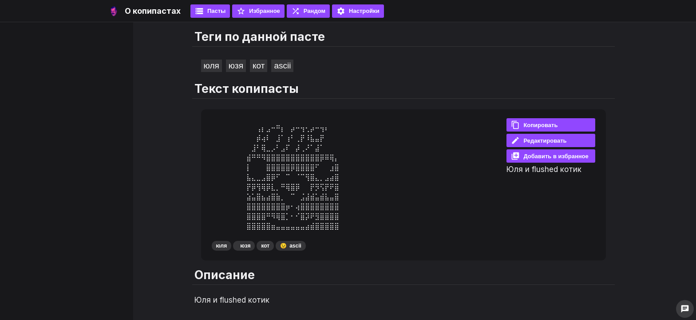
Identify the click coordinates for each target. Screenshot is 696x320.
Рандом (308, 11)
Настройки (358, 11)
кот (259, 65)
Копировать (534, 124)
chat (684, 308)
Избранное (258, 11)
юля (211, 65)
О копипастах (153, 11)
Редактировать (538, 140)
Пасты (210, 11)
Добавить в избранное (549, 156)
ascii (282, 65)
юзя (236, 65)
